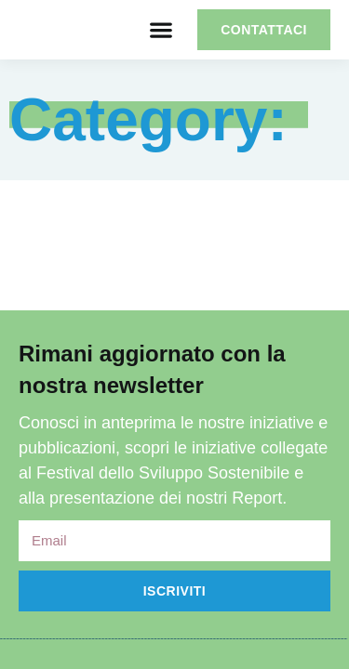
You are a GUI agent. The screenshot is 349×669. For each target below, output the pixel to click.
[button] (160, 30)
